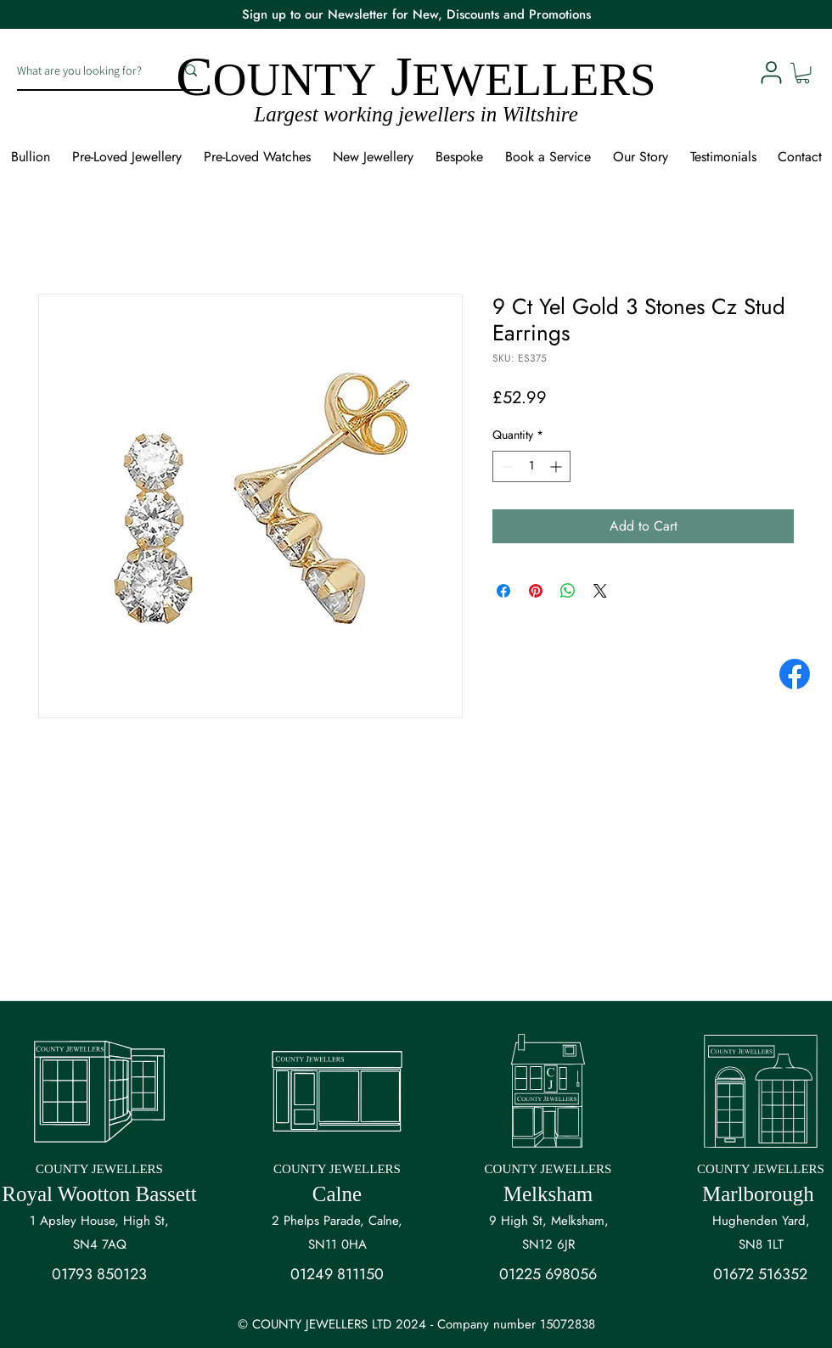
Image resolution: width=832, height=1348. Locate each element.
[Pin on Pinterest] (536, 591)
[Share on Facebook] (503, 591)
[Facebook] (794, 674)
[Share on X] (600, 591)
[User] (770, 72)
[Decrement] (505, 466)
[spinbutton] (531, 466)
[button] (802, 73)
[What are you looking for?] (83, 70)
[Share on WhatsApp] (568, 591)
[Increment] (557, 466)
